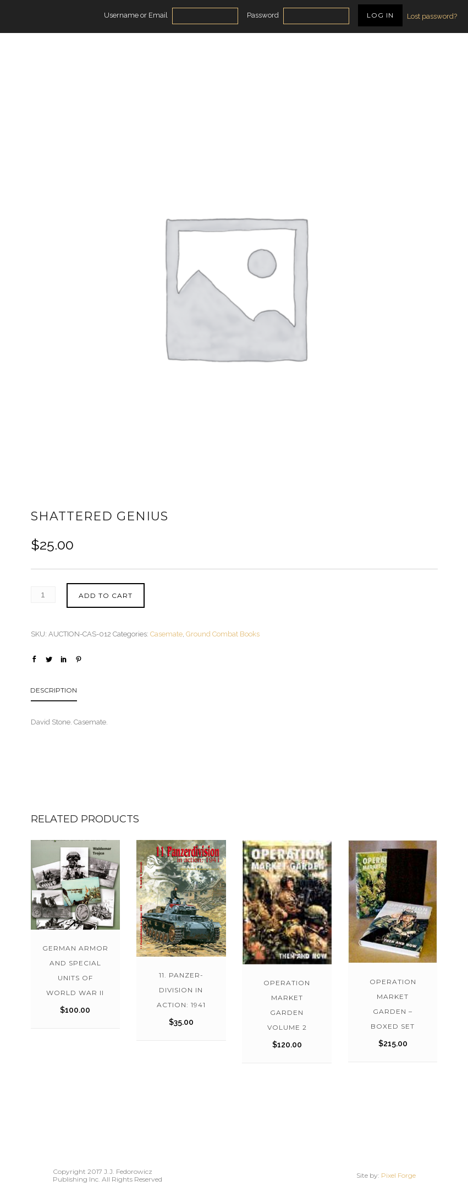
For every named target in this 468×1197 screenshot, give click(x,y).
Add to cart (106, 595)
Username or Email (136, 15)
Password (263, 15)
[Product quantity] (43, 594)
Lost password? (432, 16)
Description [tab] (53, 690)
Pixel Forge (398, 1175)
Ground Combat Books (223, 634)
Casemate (166, 634)
